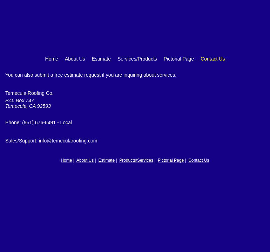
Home (51, 59)
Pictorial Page (179, 59)
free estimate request (77, 75)
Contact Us (213, 59)
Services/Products (137, 59)
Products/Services (136, 160)
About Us (75, 59)
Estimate (101, 59)
